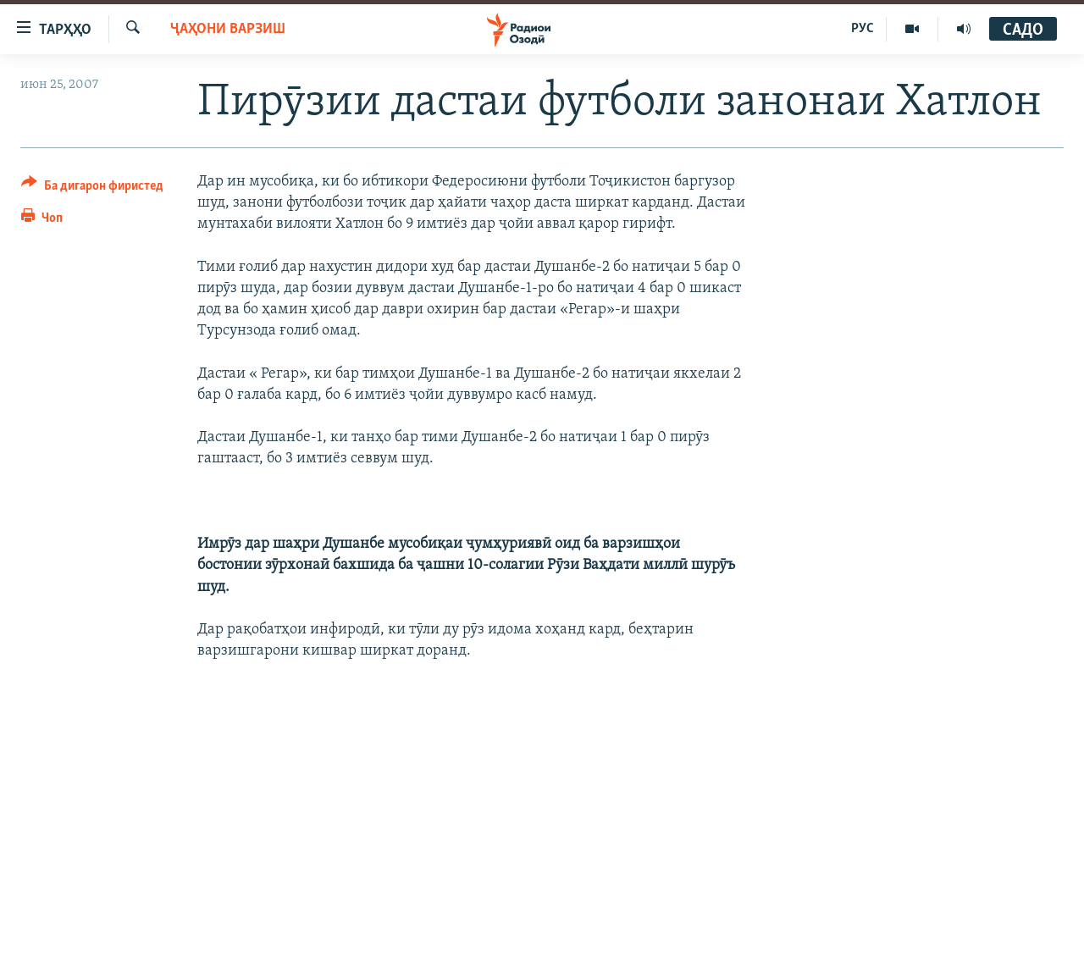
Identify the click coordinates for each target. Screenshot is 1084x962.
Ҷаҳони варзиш (227, 29)
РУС (862, 29)
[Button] (92, 188)
